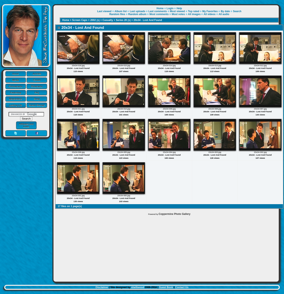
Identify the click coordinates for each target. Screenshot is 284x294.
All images (194, 14)
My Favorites (210, 11)
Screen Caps (79, 20)
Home (15, 73)
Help (179, 8)
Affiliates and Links (26, 125)
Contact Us (181, 287)
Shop (37, 99)
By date (225, 11)
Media (15, 80)
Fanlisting (15, 92)
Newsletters (15, 99)
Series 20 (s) (123, 20)
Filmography (15, 86)
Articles (37, 73)
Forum (36, 80)
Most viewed (177, 11)
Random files (117, 14)
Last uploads (137, 11)
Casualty (108, 20)
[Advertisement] (166, 247)
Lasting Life (15, 105)
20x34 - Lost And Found (148, 20)
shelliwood (137, 287)
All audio (224, 14)
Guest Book (166, 287)
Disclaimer (102, 287)
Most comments (159, 14)
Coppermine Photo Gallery (174, 214)
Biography (37, 86)
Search (237, 11)
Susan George (37, 105)
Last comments (157, 11)
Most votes (178, 14)
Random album (137, 14)
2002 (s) (95, 20)
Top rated (193, 11)
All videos (210, 14)
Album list (121, 11)
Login (170, 8)
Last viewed (104, 11)
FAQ (36, 92)
